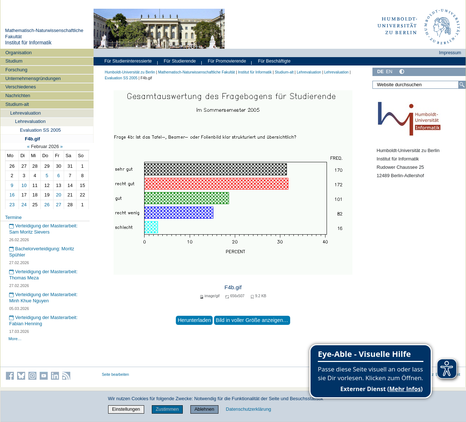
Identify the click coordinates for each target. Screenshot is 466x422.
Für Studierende (180, 61)
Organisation (18, 52)
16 (12, 195)
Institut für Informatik (28, 42)
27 (58, 204)
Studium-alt (17, 104)
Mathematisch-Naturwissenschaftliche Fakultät (196, 72)
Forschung (16, 69)
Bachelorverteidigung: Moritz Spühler (41, 252)
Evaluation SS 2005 (40, 130)
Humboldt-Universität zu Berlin (130, 72)
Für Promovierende (227, 61)
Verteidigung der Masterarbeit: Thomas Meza (43, 274)
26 (47, 204)
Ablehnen (204, 409)
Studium (14, 61)
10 (24, 185)
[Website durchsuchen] (419, 85)
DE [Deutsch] (380, 71)
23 (12, 204)
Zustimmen (167, 409)
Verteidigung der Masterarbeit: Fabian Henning (43, 320)
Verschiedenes (20, 86)
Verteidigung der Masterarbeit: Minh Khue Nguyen (43, 297)
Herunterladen (194, 320)
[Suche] (462, 85)
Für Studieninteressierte (128, 61)
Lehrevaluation (25, 113)
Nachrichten (17, 95)
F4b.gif (32, 139)
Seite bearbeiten (115, 375)
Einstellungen (126, 409)
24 (24, 204)
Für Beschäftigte (274, 61)
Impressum (450, 52)
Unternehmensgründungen (33, 78)
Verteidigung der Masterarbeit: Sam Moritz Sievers (43, 229)
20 (58, 195)
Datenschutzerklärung (248, 409)
